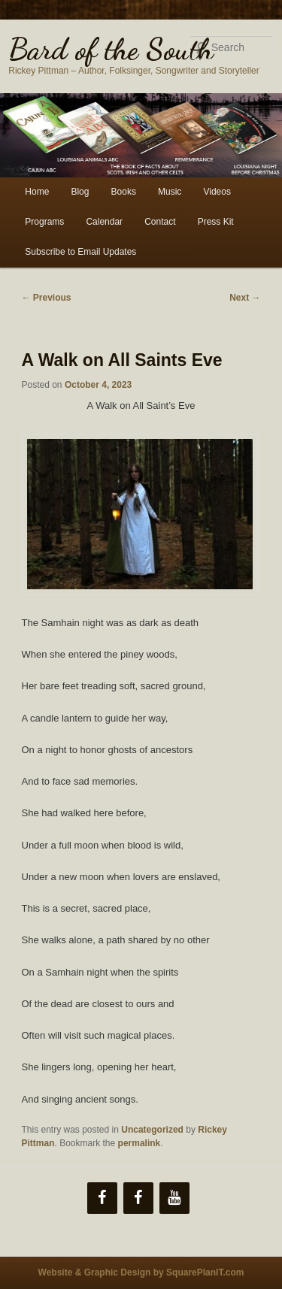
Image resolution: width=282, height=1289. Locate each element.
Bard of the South (111, 49)
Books (123, 191)
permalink (139, 1143)
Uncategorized (152, 1129)
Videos (216, 191)
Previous (46, 297)
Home (37, 191)
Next (244, 297)
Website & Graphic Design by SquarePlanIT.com (141, 1272)
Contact (159, 221)
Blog (80, 191)
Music (169, 191)
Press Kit (216, 221)
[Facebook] (102, 1198)
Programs (44, 221)
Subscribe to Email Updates (80, 252)
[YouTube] (174, 1198)
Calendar (104, 221)
